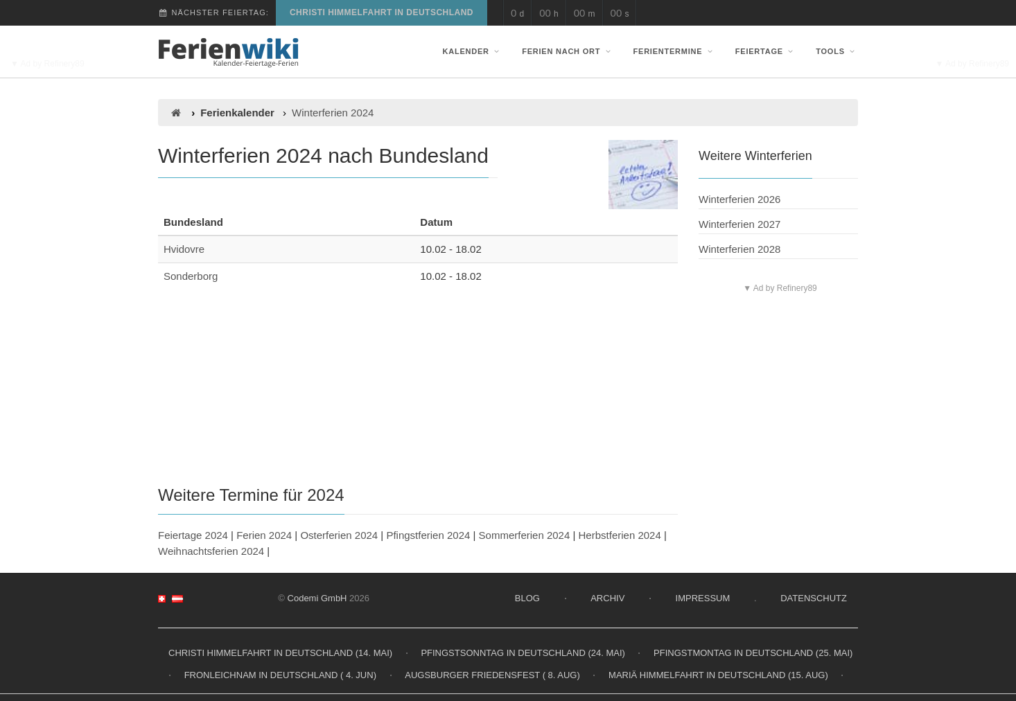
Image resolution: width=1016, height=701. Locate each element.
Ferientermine (674, 51)
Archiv (607, 598)
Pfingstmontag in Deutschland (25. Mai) (753, 653)
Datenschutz (813, 598)
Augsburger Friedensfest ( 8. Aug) (492, 675)
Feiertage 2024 (193, 535)
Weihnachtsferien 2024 (211, 551)
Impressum (703, 598)
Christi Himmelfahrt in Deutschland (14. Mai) (280, 653)
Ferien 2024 (264, 535)
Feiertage (765, 51)
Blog (527, 598)
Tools (837, 51)
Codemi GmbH (317, 598)
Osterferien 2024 (339, 535)
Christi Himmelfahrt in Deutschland (381, 12)
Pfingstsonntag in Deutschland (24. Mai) (522, 653)
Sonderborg (191, 276)
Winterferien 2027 (739, 224)
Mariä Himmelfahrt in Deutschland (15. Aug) (718, 675)
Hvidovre (184, 249)
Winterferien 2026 (739, 199)
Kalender (472, 51)
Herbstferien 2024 (620, 535)
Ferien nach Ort (567, 51)
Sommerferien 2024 (524, 535)
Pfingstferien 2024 (428, 535)
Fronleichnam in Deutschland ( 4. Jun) (280, 675)
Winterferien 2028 (739, 249)
